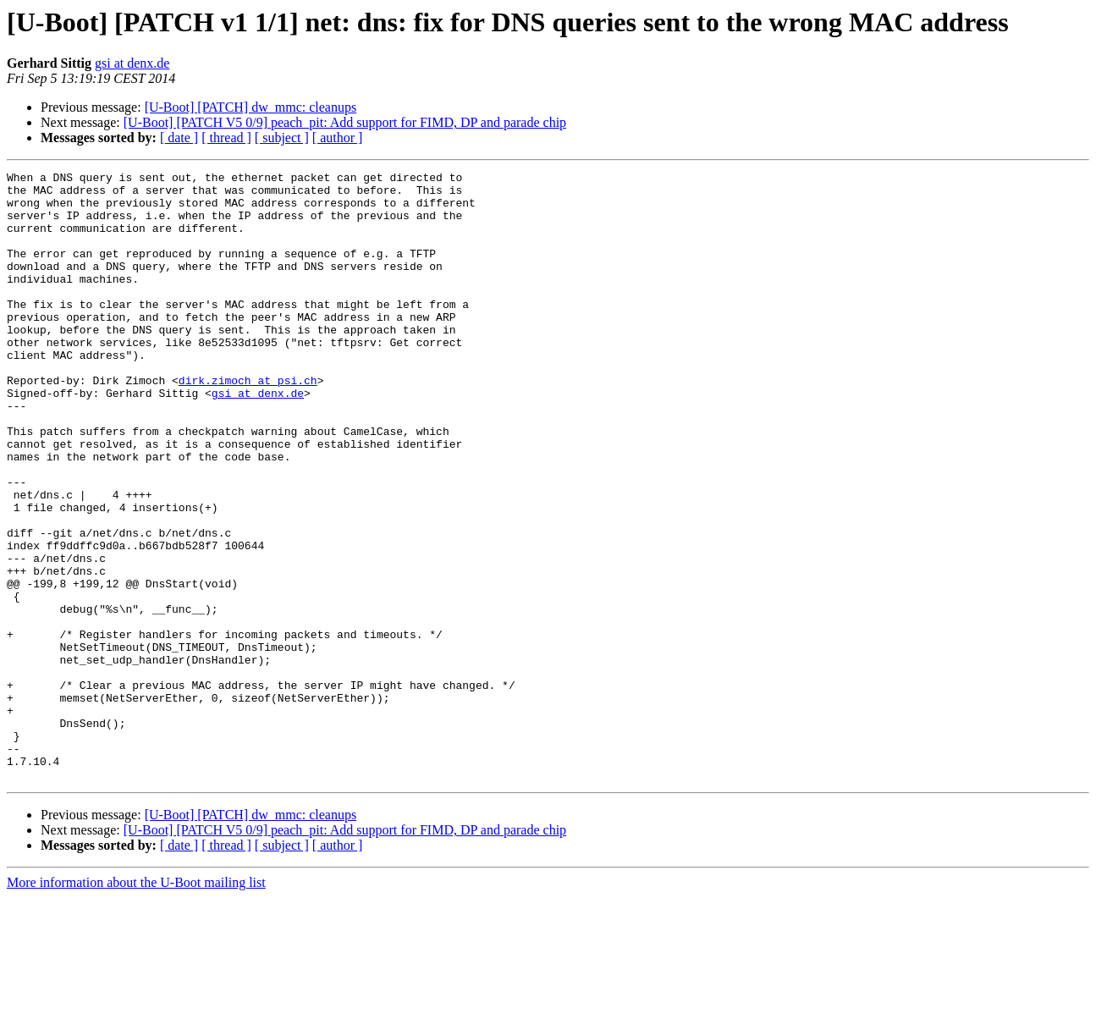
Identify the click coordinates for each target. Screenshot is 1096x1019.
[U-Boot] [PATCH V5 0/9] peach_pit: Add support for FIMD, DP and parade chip (345, 122)
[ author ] (337, 137)
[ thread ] (226, 137)
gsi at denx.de (132, 63)
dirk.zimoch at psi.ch (248, 423)
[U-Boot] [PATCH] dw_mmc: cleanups (251, 107)
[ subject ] (282, 137)
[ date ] (179, 137)
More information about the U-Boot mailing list (136, 1004)
